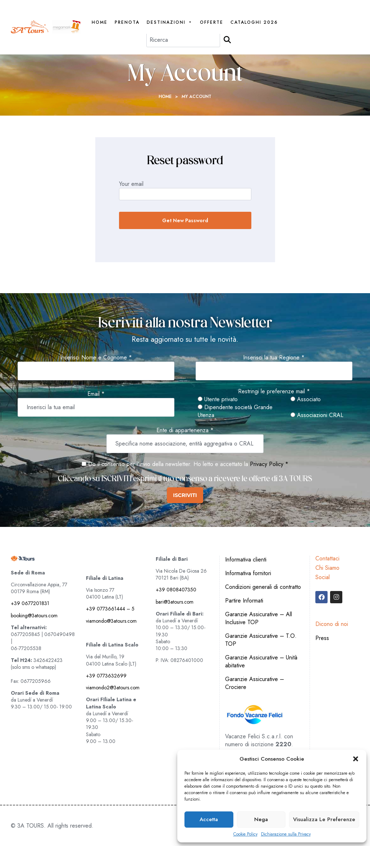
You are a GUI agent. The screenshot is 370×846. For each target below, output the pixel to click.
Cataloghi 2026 (254, 22)
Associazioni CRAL (317, 415)
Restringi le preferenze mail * (274, 391)
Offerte (211, 22)
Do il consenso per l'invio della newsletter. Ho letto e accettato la (165, 464)
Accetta (209, 819)
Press (322, 638)
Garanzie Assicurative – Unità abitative (261, 661)
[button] (355, 758)
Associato (306, 399)
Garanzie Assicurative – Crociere (254, 683)
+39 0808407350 (176, 589)
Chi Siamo (327, 568)
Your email (131, 184)
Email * (96, 394)
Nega (261, 819)
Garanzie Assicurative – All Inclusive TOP (258, 618)
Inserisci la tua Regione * (274, 358)
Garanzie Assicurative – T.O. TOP (261, 640)
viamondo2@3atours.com (113, 687)
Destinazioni (170, 22)
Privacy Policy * (269, 464)
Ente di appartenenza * (185, 430)
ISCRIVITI (185, 495)
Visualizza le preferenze (324, 819)
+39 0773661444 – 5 (110, 608)
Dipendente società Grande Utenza (235, 411)
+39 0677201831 (30, 603)
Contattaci (327, 558)
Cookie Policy (245, 834)
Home (100, 22)
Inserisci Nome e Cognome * (96, 358)
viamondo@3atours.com (111, 621)
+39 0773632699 (106, 675)
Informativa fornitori (248, 573)
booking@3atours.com (34, 615)
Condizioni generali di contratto (263, 587)
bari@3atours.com (174, 601)
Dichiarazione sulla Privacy (286, 834)
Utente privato (218, 399)
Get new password (185, 220)
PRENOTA (127, 22)
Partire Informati (244, 600)
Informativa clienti (245, 559)
